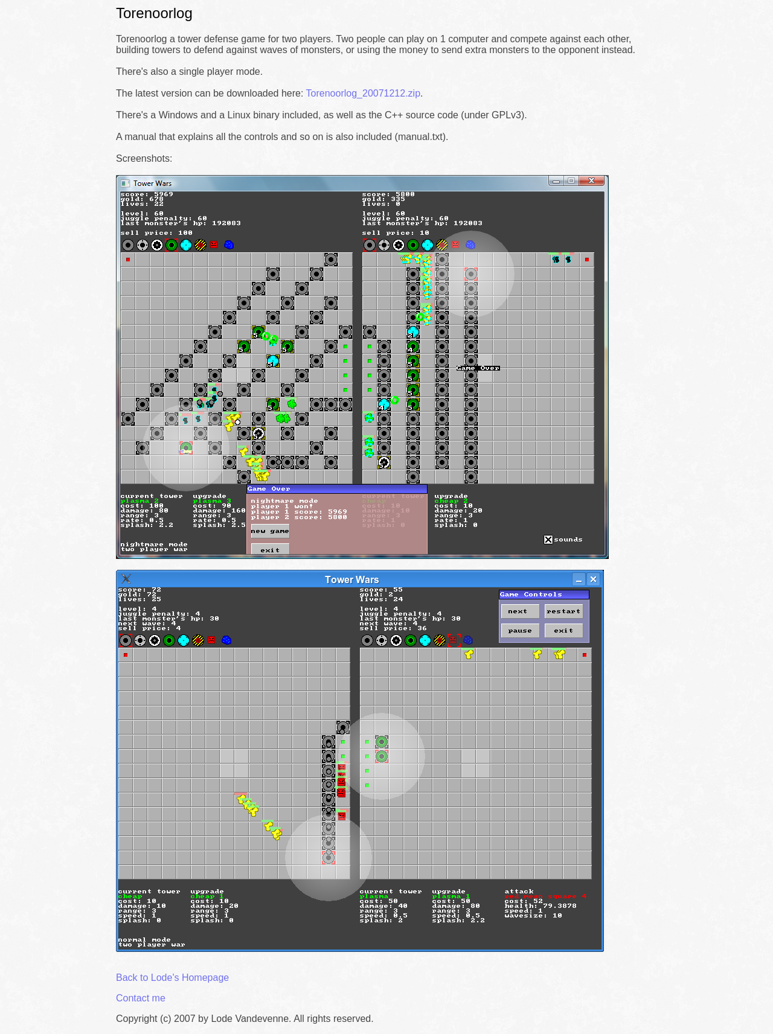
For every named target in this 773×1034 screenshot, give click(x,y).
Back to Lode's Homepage (172, 977)
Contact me (140, 998)
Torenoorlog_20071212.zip (363, 93)
